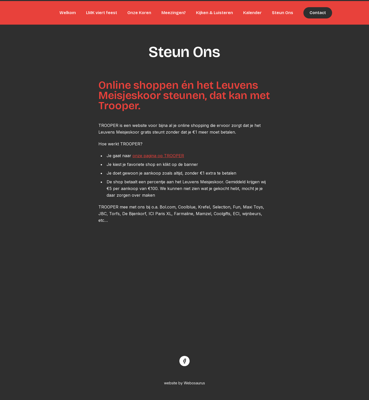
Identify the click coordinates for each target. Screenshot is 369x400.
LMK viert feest (101, 12)
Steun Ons (282, 12)
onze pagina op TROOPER (158, 155)
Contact (318, 12)
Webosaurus (194, 383)
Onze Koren (139, 12)
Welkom (67, 12)
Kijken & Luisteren (214, 12)
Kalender (252, 12)
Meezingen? (173, 12)
